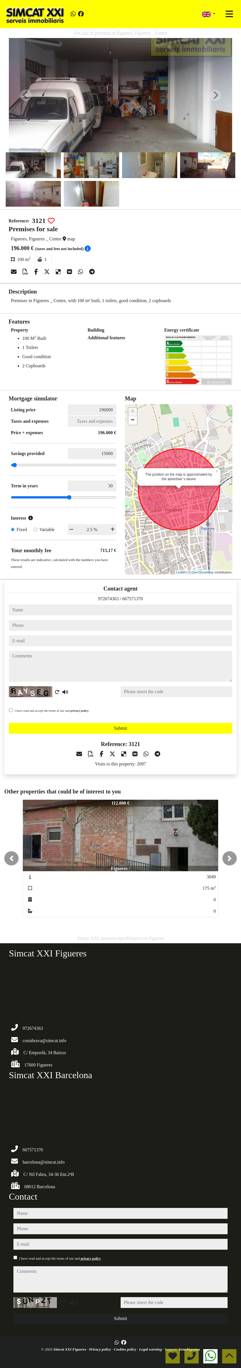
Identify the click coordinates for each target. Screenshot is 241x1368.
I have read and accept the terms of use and (52, 710)
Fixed (22, 529)
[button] (11, 858)
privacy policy (80, 710)
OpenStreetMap (203, 572)
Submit (120, 728)
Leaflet (181, 572)
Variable (47, 529)
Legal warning (151, 1349)
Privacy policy (100, 1349)
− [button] (132, 420)
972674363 (108, 598)
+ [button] (132, 412)
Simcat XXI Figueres (70, 1349)
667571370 (132, 598)
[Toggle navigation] (229, 14)
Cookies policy (125, 1349)
